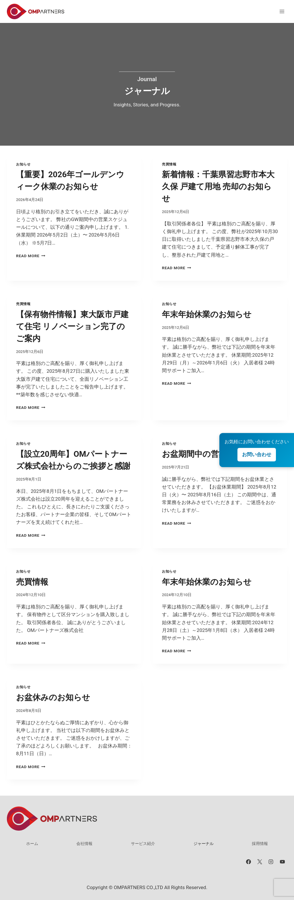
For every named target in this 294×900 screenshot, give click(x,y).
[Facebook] (249, 861)
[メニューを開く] (281, 11)
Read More (30, 255)
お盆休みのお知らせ (53, 697)
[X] (260, 861)
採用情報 (260, 843)
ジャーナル (204, 843)
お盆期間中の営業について (211, 454)
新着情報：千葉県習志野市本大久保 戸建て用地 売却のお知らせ (218, 186)
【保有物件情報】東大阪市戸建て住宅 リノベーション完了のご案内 (72, 326)
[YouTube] (282, 861)
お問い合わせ (256, 454)
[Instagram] (271, 861)
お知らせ (23, 164)
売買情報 (169, 164)
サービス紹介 (143, 843)
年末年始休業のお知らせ (207, 314)
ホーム (32, 843)
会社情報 (84, 843)
